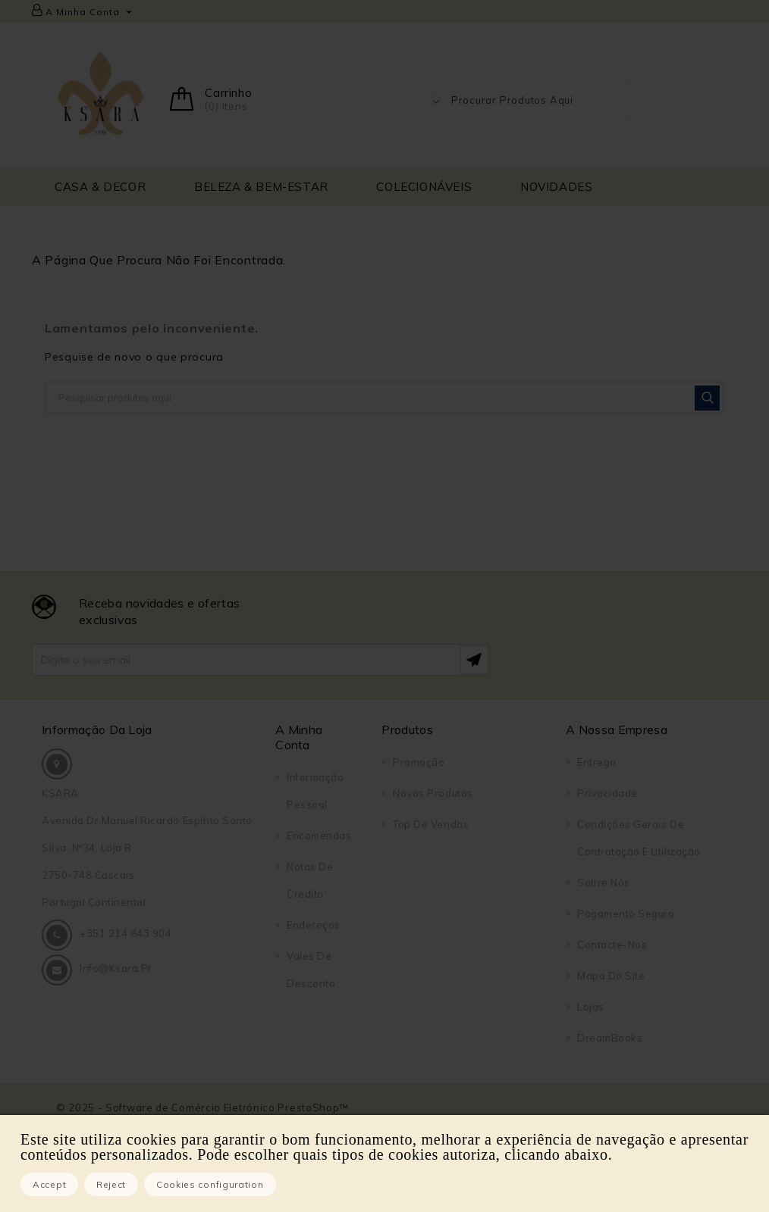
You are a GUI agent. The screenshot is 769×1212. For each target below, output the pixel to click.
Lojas (590, 1007)
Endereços (314, 925)
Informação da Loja (97, 729)
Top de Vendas (431, 824)
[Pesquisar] (384, 398)
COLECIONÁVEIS (424, 187)
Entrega (597, 762)
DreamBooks (609, 1038)
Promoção (418, 762)
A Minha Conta (298, 737)
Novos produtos (432, 793)
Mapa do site (611, 976)
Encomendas (319, 835)
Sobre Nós (603, 882)
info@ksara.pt (116, 968)
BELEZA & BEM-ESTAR (261, 187)
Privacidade (607, 793)
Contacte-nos (612, 945)
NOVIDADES (556, 187)
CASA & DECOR (100, 187)
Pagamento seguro (625, 913)
